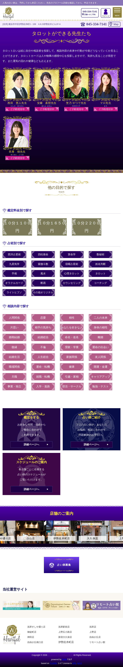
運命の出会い (100, 347)
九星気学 (14, 264)
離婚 (100, 337)
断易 (43, 283)
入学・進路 (43, 386)
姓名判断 (100, 264)
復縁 (14, 347)
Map (116, 24)
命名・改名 (72, 337)
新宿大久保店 (65, 637)
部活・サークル (71, 386)
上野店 (92, 632)
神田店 (30, 637)
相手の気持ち (43, 327)
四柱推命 (43, 254)
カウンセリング (72, 283)
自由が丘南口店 (35, 642)
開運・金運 (100, 366)
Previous (4, 535)
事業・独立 (14, 386)
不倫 (43, 347)
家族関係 (71, 357)
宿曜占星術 (71, 264)
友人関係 (100, 357)
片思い (14, 327)
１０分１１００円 (17, 227)
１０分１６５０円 (51, 227)
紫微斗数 (43, 264)
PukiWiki (53, 663)
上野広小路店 (65, 632)
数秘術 (100, 254)
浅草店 (92, 626)
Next (119, 535)
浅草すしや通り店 (36, 626)
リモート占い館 (97, 642)
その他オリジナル (43, 292)
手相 (14, 273)
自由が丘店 (95, 637)
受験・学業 (72, 347)
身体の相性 (100, 327)
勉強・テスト (100, 386)
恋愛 (43, 317)
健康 (71, 366)
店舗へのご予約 (90, 12)
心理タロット (71, 273)
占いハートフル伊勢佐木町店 (60, 655)
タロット (100, 273)
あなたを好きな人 (72, 327)
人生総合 (43, 357)
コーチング (100, 283)
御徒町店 (31, 632)
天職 (14, 376)
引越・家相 (72, 376)
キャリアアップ (100, 376)
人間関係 (14, 317)
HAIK (64, 659)
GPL (74, 663)
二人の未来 (100, 317)
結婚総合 (43, 337)
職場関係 (14, 366)
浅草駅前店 (64, 626)
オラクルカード (14, 283)
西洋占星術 (14, 254)
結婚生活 (14, 357)
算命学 (72, 254)
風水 (43, 273)
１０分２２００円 (86, 227)
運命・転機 (43, 366)
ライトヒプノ (14, 292)
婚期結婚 (14, 337)
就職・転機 (43, 376)
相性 (71, 317)
